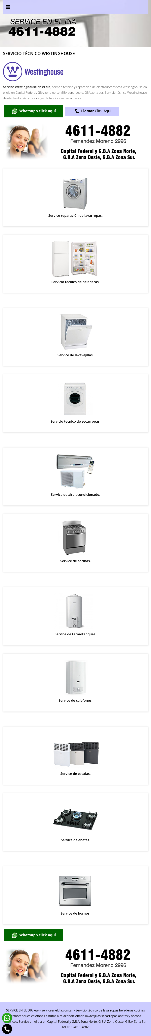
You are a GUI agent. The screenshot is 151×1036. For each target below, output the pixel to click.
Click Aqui (92, 111)
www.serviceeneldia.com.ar (53, 1010)
